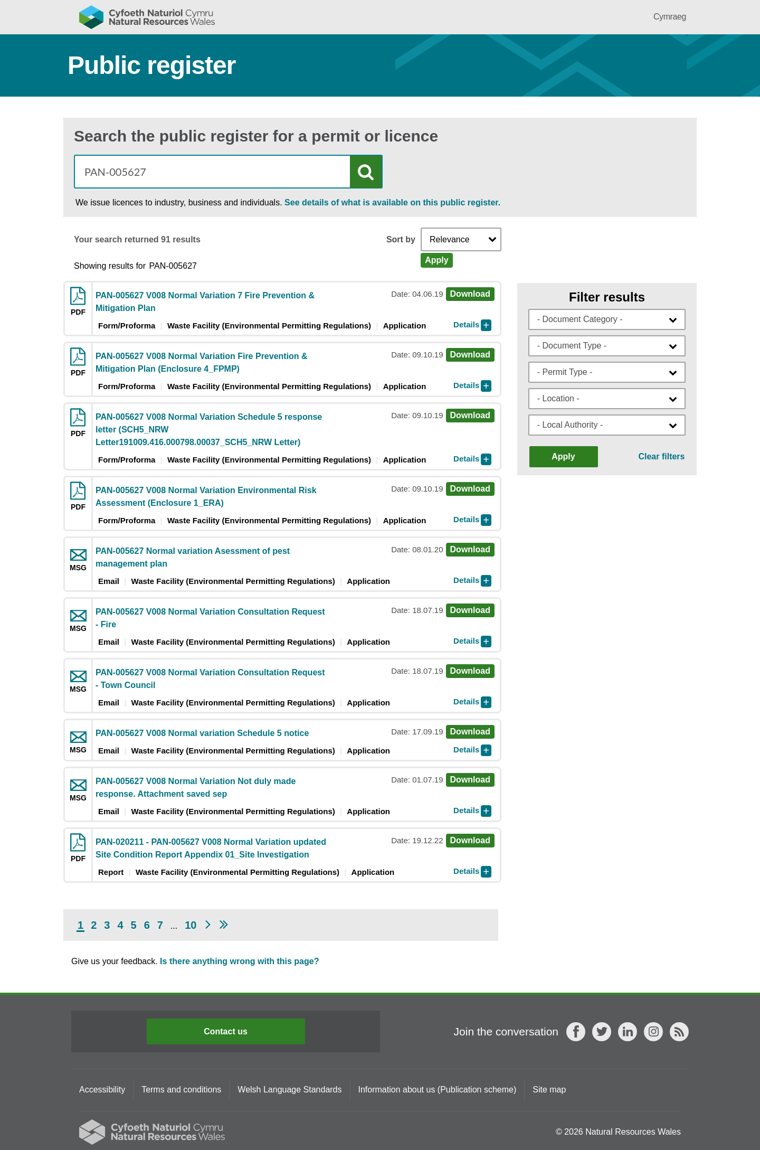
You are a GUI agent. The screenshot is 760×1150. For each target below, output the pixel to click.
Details (466, 324)
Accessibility (102, 1089)
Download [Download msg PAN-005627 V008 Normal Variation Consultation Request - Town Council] (470, 670)
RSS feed (679, 1031)
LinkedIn (627, 1031)
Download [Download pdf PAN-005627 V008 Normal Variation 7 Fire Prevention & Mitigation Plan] (470, 293)
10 (190, 925)
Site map (549, 1089)
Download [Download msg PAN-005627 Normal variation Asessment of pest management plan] (470, 549)
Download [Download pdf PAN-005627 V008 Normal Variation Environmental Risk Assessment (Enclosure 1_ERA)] (470, 488)
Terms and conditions (181, 1089)
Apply (563, 456)
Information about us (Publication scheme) (437, 1089)
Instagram (653, 1031)
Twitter (601, 1031)
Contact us (226, 1031)
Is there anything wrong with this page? (239, 961)
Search (366, 172)
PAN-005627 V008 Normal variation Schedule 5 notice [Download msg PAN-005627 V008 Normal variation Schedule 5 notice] (202, 733)
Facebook (575, 1031)
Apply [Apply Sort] (436, 260)
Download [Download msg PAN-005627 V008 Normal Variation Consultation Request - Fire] (470, 610)
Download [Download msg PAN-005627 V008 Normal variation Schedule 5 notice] (470, 731)
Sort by (400, 239)
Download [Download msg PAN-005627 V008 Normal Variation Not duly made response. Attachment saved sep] (470, 779)
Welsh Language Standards (289, 1089)
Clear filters (661, 456)
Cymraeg (669, 16)
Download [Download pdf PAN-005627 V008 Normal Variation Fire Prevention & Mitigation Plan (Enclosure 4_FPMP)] (470, 354)
